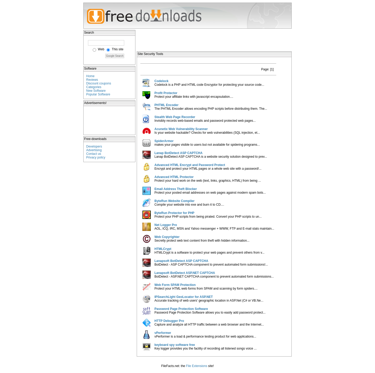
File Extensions (196, 366)
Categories (93, 87)
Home (90, 76)
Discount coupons (98, 83)
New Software (96, 91)
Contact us (93, 154)
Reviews (92, 80)
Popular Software (98, 94)
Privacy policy (95, 157)
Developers (94, 146)
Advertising (94, 150)
